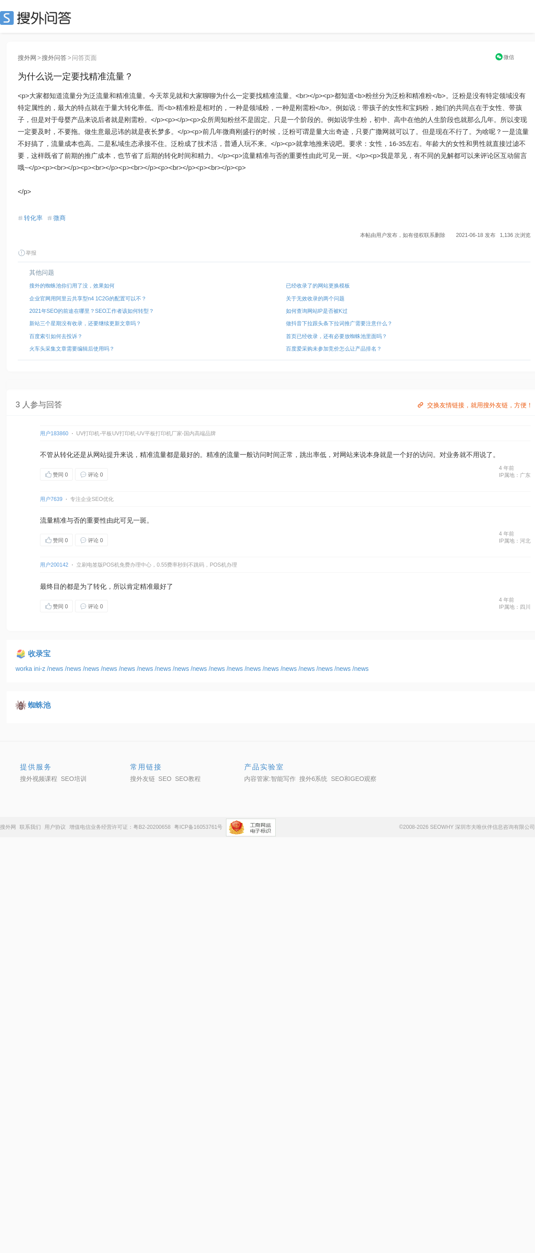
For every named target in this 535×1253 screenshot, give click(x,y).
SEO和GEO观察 (353, 778)
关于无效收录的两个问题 (315, 299)
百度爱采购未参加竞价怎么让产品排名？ (334, 349)
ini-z (40, 668)
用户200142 (54, 565)
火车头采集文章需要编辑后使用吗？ (72, 349)
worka (25, 668)
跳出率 (310, 454)
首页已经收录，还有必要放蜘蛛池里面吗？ (336, 336)
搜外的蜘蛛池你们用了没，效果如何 (72, 286)
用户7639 (51, 499)
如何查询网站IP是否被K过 (317, 311)
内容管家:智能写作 (270, 778)
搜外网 (27, 57)
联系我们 (30, 827)
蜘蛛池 (39, 705)
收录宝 (39, 654)
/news (56, 668)
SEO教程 (188, 778)
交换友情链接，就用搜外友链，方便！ (474, 405)
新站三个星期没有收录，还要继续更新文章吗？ (85, 323)
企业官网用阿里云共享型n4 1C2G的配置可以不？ (88, 299)
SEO (37, 18)
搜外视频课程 (38, 778)
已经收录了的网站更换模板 (318, 286)
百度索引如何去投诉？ (56, 336)
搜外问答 (54, 57)
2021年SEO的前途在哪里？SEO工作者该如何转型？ (91, 311)
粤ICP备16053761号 (198, 827)
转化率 (33, 217)
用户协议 (55, 827)
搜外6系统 (313, 778)
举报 (27, 253)
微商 (59, 217)
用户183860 (54, 433)
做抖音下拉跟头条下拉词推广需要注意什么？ (339, 323)
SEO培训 (74, 778)
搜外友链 (142, 778)
